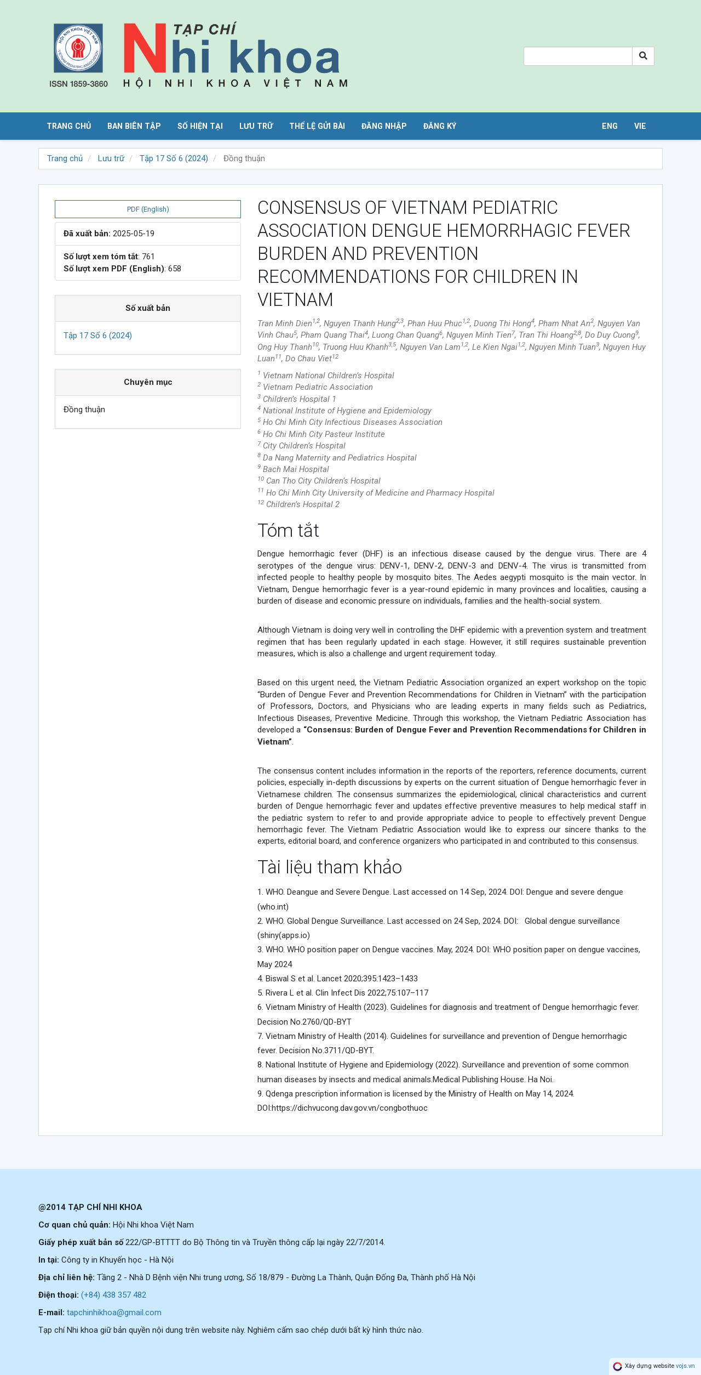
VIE (640, 126)
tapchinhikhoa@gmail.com (114, 1312)
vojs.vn (685, 1366)
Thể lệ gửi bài (317, 126)
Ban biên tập (134, 126)
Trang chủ (69, 126)
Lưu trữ (256, 126)
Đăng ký (439, 126)
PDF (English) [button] (148, 209)
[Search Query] (578, 56)
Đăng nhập (384, 126)
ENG (610, 126)
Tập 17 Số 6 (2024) (174, 158)
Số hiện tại (200, 126)
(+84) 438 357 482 (113, 1295)
